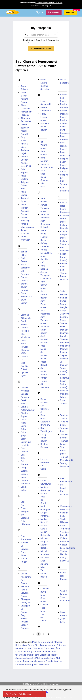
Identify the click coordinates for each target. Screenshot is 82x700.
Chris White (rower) (24, 343)
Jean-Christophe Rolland (45, 224)
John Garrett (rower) (43, 284)
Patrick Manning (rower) (64, 113)
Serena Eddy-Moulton (64, 326)
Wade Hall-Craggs (63, 575)
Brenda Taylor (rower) (24, 286)
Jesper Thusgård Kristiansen (45, 275)
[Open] (55, 35)
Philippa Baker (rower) (64, 161)
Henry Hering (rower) (43, 117)
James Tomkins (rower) (44, 208)
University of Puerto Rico (27, 645)
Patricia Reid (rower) (64, 97)
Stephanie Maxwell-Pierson (65, 349)
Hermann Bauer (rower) (44, 126)
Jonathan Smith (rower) (44, 329)
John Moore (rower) (43, 294)
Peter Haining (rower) (64, 145)
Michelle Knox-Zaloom (44, 560)
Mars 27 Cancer (54, 642)
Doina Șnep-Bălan (23, 435)
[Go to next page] (49, 634)
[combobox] (41, 34)
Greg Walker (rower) (24, 618)
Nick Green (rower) (43, 598)
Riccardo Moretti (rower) (64, 218)
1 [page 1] (38, 634)
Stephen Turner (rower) (64, 368)
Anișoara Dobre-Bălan (25, 185)
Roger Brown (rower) (63, 257)
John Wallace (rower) (44, 320)
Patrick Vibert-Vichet (63, 123)
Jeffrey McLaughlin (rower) (46, 252)
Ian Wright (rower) (43, 145)
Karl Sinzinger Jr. (44, 408)
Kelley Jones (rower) (43, 437)
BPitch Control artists (44, 658)
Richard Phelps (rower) (64, 234)
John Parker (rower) (43, 304)
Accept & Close (12, 697)
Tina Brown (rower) (63, 450)
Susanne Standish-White (64, 393)
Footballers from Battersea (53, 645)
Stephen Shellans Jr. (64, 358)
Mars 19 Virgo (39, 642)
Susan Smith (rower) (63, 384)
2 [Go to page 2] (43, 634)
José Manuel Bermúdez (45, 339)
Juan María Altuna (43, 371)
